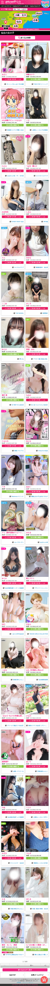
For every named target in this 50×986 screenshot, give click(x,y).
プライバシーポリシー (27, 982)
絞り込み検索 (26, 38)
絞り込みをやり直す (25, 970)
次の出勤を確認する (37, 79)
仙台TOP (12, 975)
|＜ (5, 965)
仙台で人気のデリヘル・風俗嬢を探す (14, 3)
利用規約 (19, 982)
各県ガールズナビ (37, 975)
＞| (45, 965)
